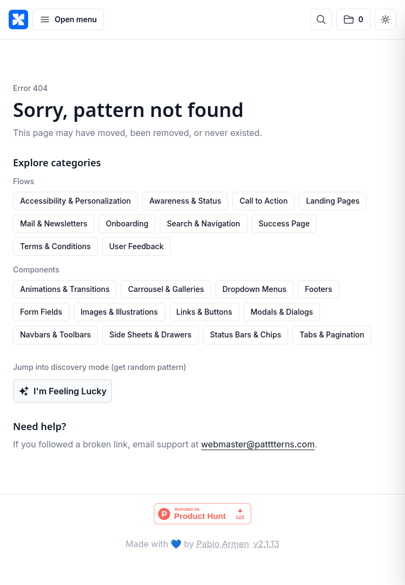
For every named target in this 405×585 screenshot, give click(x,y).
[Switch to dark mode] (385, 19)
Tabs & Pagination (331, 334)
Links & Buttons (204, 311)
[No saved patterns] (353, 19)
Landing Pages (333, 200)
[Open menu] (68, 19)
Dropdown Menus (254, 289)
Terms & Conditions (55, 246)
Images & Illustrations (119, 311)
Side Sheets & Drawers (150, 334)
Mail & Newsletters (53, 223)
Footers (318, 289)
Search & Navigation (203, 223)
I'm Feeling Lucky (62, 391)
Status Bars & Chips (245, 334)
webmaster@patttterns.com (258, 444)
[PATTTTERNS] (18, 19)
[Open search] (321, 19)
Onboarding (127, 223)
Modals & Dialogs (282, 311)
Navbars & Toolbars (55, 334)
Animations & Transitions (64, 289)
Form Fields (41, 311)
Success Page (284, 223)
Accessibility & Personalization (75, 200)
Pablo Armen (223, 543)
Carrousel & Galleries (166, 289)
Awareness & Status (185, 200)
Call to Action (263, 200)
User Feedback (136, 246)
